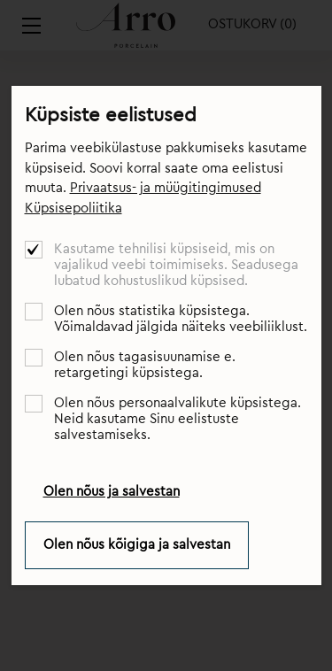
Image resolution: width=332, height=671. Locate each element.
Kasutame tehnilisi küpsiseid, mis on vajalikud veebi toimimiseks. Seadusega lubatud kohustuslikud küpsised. (176, 265)
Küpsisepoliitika (73, 208)
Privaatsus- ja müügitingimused (165, 188)
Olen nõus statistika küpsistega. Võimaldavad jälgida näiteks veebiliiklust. (180, 319)
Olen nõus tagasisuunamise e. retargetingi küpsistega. (144, 365)
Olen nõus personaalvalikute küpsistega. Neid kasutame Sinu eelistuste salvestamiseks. (177, 419)
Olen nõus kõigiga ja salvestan (136, 544)
